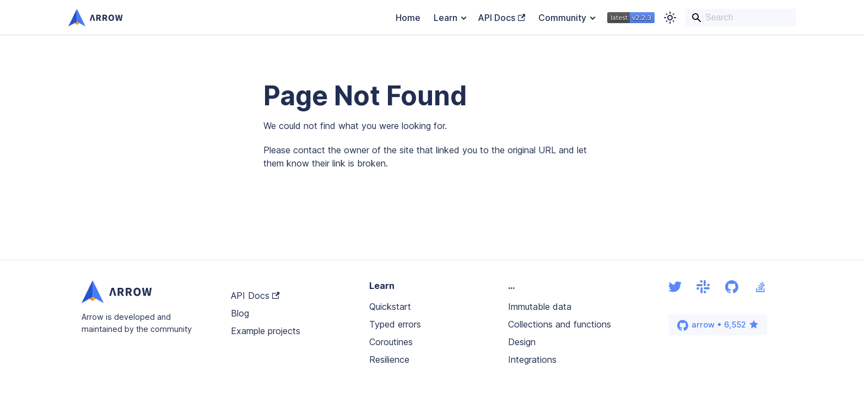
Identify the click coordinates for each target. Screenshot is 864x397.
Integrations (532, 359)
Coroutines (391, 341)
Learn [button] (445, 17)
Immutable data (539, 306)
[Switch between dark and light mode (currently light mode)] (670, 17)
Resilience (389, 359)
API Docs (501, 17)
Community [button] (562, 17)
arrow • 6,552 (718, 325)
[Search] (740, 17)
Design (522, 341)
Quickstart (390, 306)
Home (408, 17)
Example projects (265, 330)
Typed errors (395, 324)
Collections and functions (559, 324)
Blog (240, 313)
